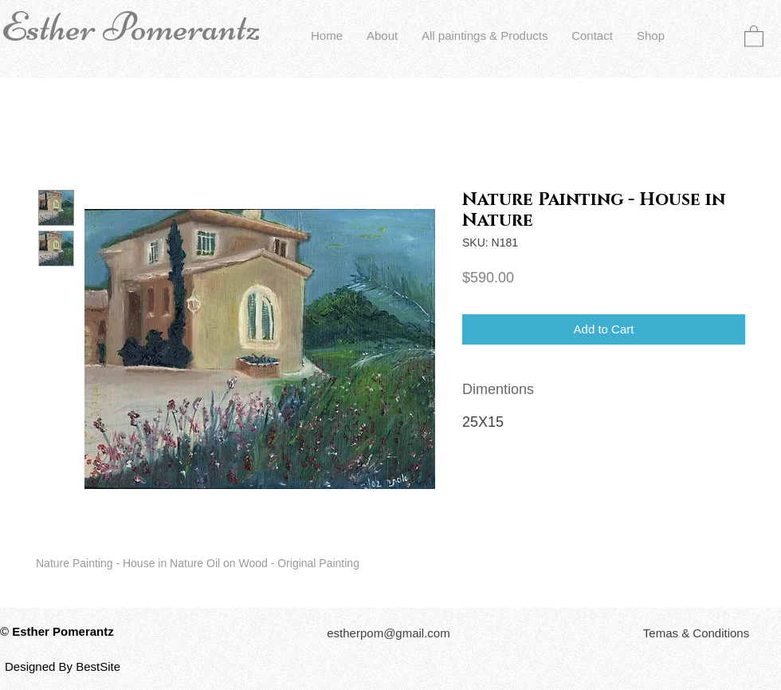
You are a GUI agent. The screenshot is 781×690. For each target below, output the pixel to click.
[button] (753, 35)
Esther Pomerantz (131, 27)
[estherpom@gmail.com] (388, 633)
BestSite (98, 666)
